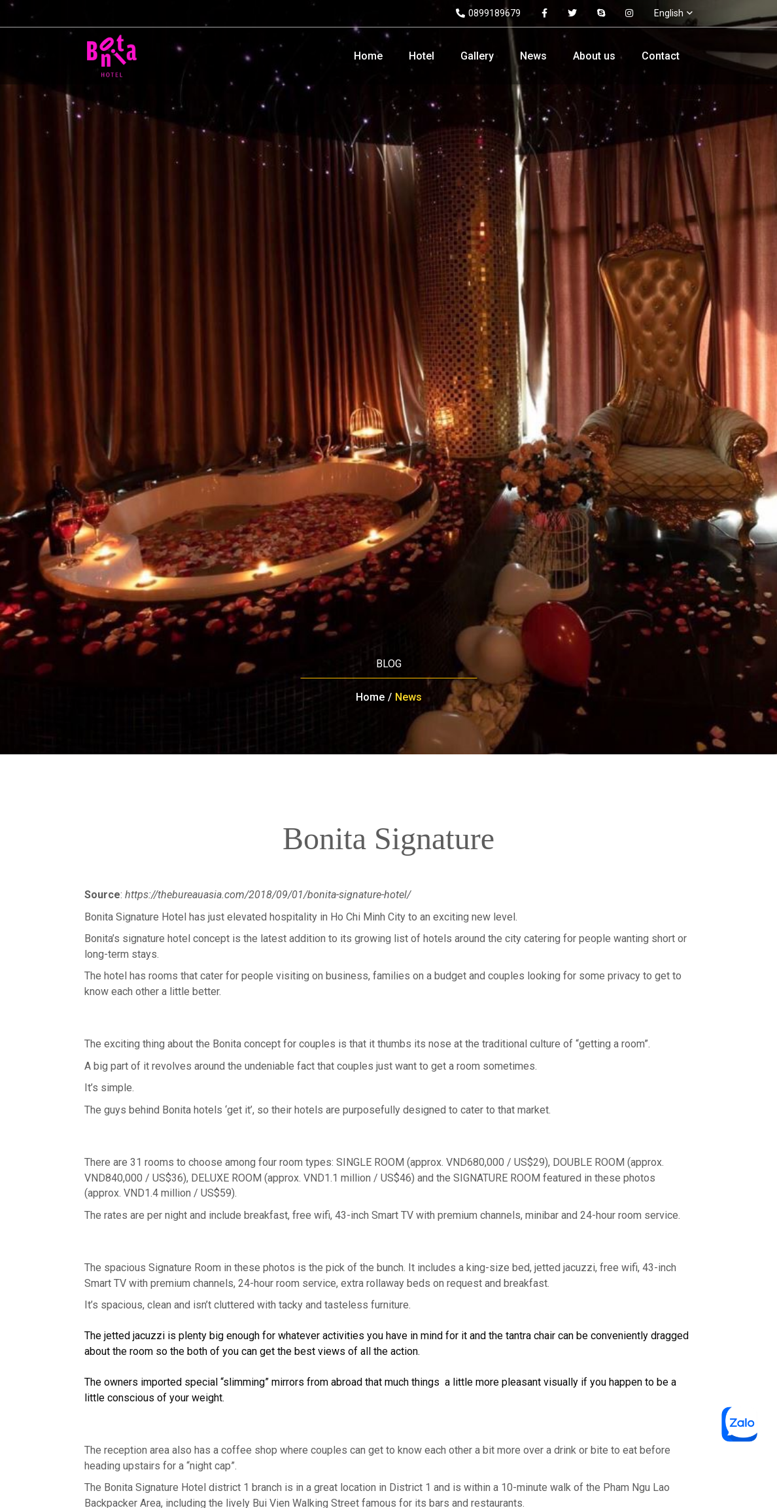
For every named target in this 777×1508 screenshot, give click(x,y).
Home (368, 56)
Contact (661, 56)
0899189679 (488, 13)
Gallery (477, 56)
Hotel (421, 56)
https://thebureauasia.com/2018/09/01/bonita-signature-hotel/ (268, 894)
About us (594, 56)
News (533, 56)
